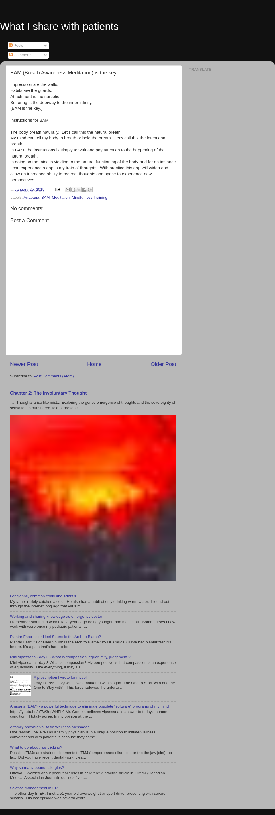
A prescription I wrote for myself (60, 677)
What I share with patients (59, 26)
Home (94, 364)
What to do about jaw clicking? (36, 747)
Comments (20, 55)
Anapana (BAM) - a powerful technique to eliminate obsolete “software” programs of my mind (89, 706)
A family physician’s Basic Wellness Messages (49, 727)
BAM (45, 197)
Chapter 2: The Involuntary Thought (48, 393)
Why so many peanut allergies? (37, 767)
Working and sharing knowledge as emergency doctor (56, 616)
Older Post (163, 364)
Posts (16, 45)
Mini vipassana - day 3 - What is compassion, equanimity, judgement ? (70, 657)
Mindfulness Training (89, 197)
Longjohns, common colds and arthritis (43, 596)
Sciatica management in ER (34, 788)
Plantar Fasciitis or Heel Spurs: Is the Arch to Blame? (55, 637)
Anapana (31, 197)
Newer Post (24, 364)
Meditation (61, 197)
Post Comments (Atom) (54, 376)
